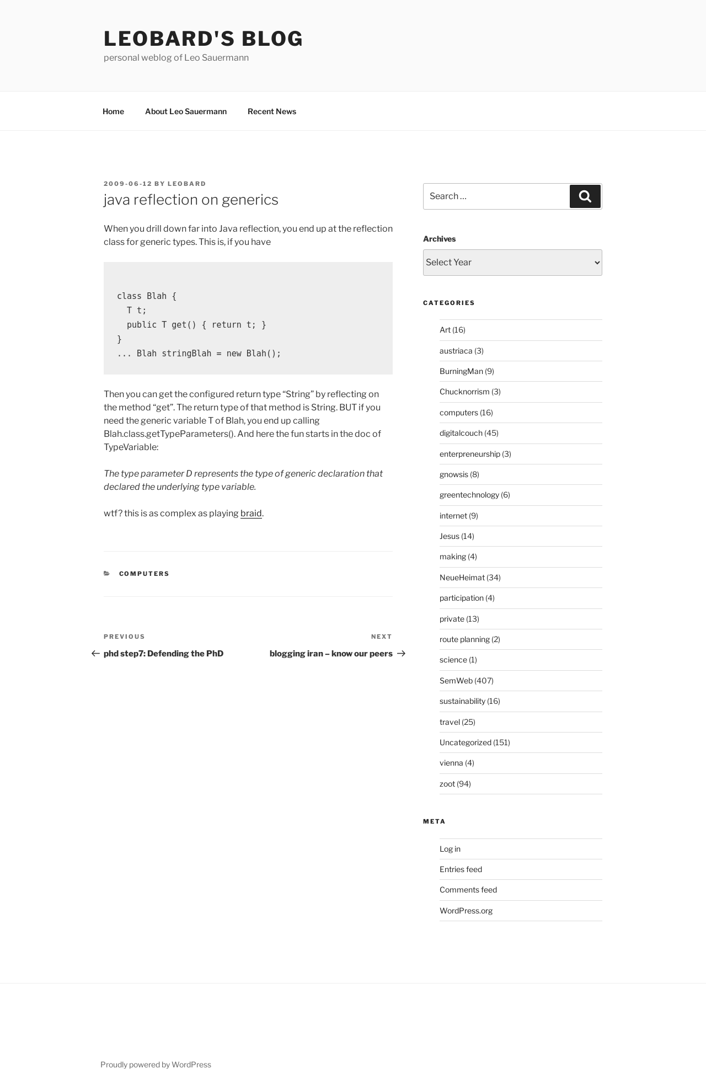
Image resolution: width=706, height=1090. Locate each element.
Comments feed (468, 889)
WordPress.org (466, 910)
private (452, 618)
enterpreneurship (470, 453)
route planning (465, 639)
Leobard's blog (204, 38)
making (453, 556)
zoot (447, 783)
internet (453, 515)
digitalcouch (461, 432)
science (453, 659)
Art (445, 329)
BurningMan (461, 371)
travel (450, 721)
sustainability (462, 701)
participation (462, 597)
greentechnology (469, 494)
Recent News (272, 111)
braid (251, 513)
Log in (450, 848)
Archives (439, 238)
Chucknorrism (465, 391)
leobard (187, 184)
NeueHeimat (462, 577)
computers (144, 574)
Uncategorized (465, 742)
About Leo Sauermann (186, 111)
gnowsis (454, 474)
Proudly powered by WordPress (155, 1064)
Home (113, 111)
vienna (451, 762)
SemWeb (456, 680)
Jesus (449, 536)
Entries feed (461, 869)
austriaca (456, 350)
